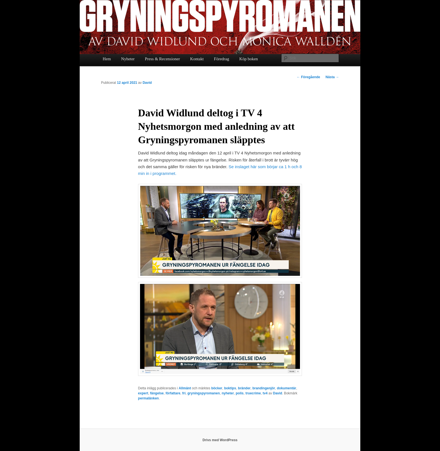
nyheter (228, 393)
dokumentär (286, 388)
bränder (244, 388)
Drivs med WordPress (220, 440)
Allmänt (185, 388)
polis (240, 393)
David (147, 83)
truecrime (253, 393)
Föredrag (221, 59)
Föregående (308, 77)
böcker (216, 388)
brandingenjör (263, 388)
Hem (107, 59)
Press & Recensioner (162, 59)
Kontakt (197, 59)
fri (183, 393)
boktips (230, 388)
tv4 (265, 393)
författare (173, 393)
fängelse (157, 393)
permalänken (148, 398)
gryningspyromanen (203, 393)
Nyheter (128, 59)
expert (143, 393)
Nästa (332, 77)
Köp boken (248, 59)
